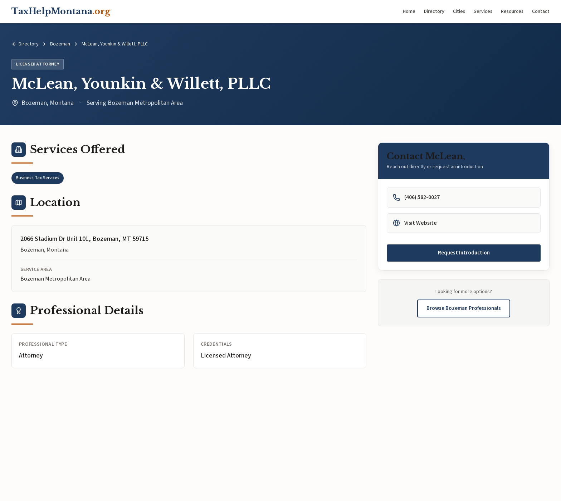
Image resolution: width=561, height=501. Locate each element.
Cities (459, 11)
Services (483, 11)
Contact (541, 11)
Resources (512, 11)
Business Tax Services (37, 178)
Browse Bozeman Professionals (463, 308)
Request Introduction (464, 253)
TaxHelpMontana (60, 11)
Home (409, 11)
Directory (434, 11)
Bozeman (60, 44)
